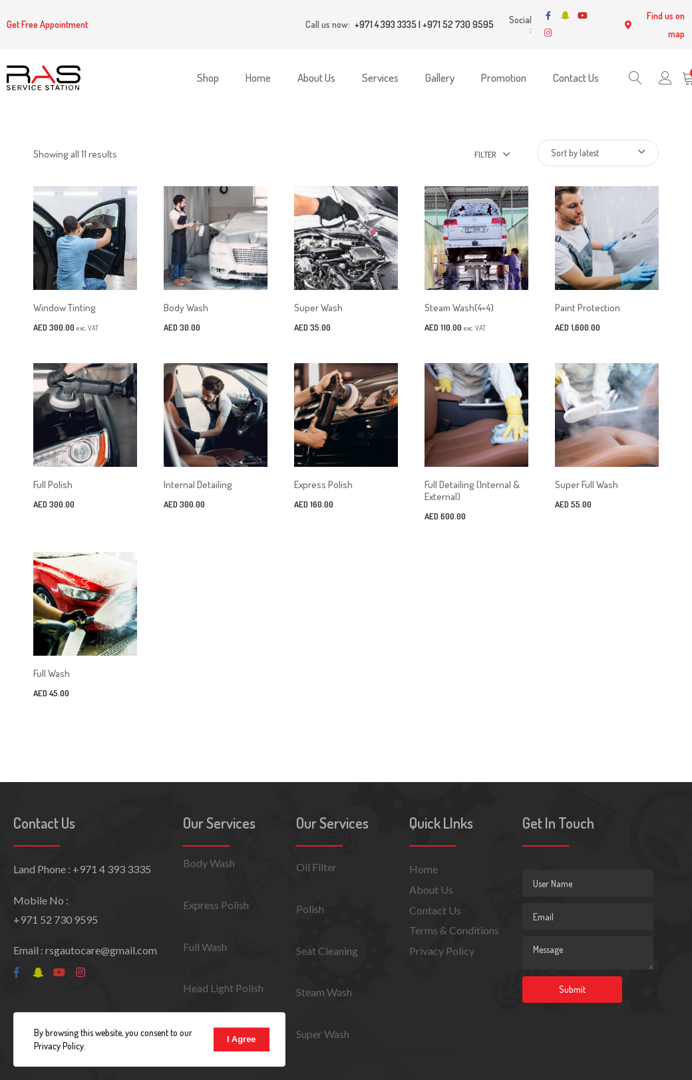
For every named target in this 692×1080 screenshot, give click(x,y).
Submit (572, 989)
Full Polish (53, 484)
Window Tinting (64, 307)
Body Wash (186, 307)
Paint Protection (587, 307)
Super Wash (318, 307)
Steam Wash (324, 992)
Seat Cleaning (327, 950)
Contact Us (576, 77)
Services (380, 77)
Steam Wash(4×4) (459, 307)
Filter (485, 155)
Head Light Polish (223, 988)
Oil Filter (316, 867)
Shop (208, 77)
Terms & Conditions (454, 930)
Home (258, 77)
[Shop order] (598, 153)
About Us (316, 77)
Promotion (503, 77)
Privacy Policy (441, 950)
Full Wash (51, 673)
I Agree (241, 1039)
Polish (310, 908)
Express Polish (323, 484)
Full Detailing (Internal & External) (472, 490)
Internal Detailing (198, 484)
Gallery (439, 77)
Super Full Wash (586, 484)
